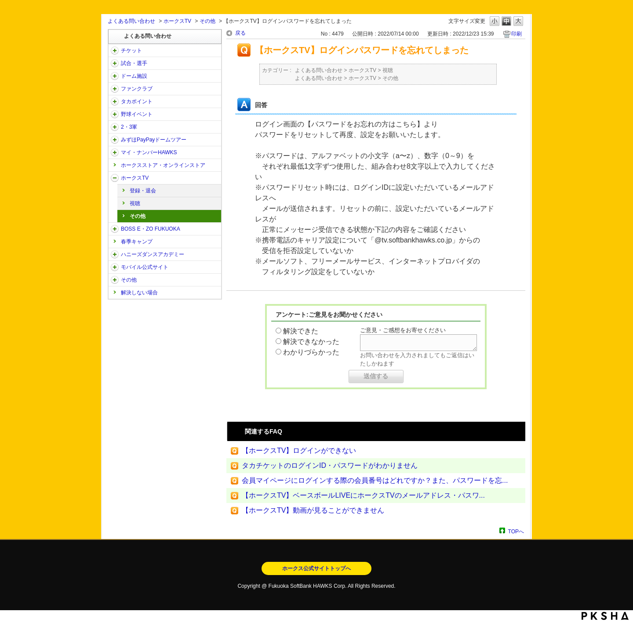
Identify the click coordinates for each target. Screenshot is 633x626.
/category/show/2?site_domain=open (115, 50)
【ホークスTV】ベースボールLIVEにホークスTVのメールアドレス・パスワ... (363, 495)
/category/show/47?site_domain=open (115, 254)
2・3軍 (129, 127)
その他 (207, 21)
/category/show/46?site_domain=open (115, 152)
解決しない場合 (139, 292)
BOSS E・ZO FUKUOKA (150, 229)
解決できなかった (311, 341)
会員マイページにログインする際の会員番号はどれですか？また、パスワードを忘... (375, 480)
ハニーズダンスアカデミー (152, 254)
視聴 (135, 203)
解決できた (300, 331)
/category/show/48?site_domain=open (115, 267)
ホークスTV (177, 21)
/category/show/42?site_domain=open (115, 114)
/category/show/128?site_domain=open (115, 229)
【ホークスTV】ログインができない (299, 450)
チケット (131, 50)
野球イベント (137, 114)
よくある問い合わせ (131, 21)
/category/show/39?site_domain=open (115, 76)
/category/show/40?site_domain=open (115, 89)
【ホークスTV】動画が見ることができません (313, 510)
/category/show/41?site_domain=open (115, 101)
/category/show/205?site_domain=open (115, 178)
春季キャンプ (137, 242)
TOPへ (516, 531)
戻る (240, 33)
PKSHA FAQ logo (605, 616)
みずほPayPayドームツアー (153, 140)
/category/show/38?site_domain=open (115, 63)
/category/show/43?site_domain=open (115, 127)
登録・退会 (143, 191)
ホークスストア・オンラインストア (163, 165)
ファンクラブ (137, 89)
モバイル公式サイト (144, 267)
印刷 (516, 34)
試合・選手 (134, 63)
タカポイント (137, 101)
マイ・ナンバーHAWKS (149, 152)
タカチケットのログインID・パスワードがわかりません (330, 465)
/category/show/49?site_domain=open (115, 280)
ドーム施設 (134, 76)
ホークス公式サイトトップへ (316, 568)
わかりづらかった (311, 352)
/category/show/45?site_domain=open (115, 140)
